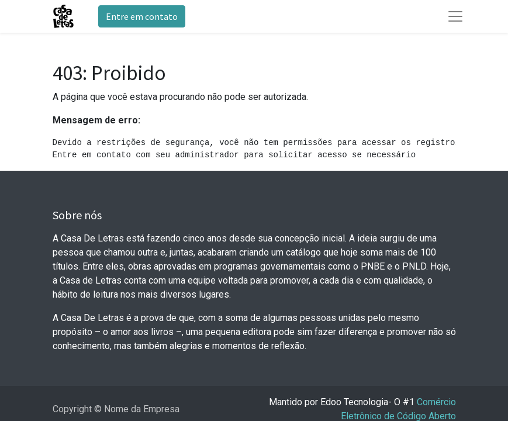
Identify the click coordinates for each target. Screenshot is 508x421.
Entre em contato (142, 16)
